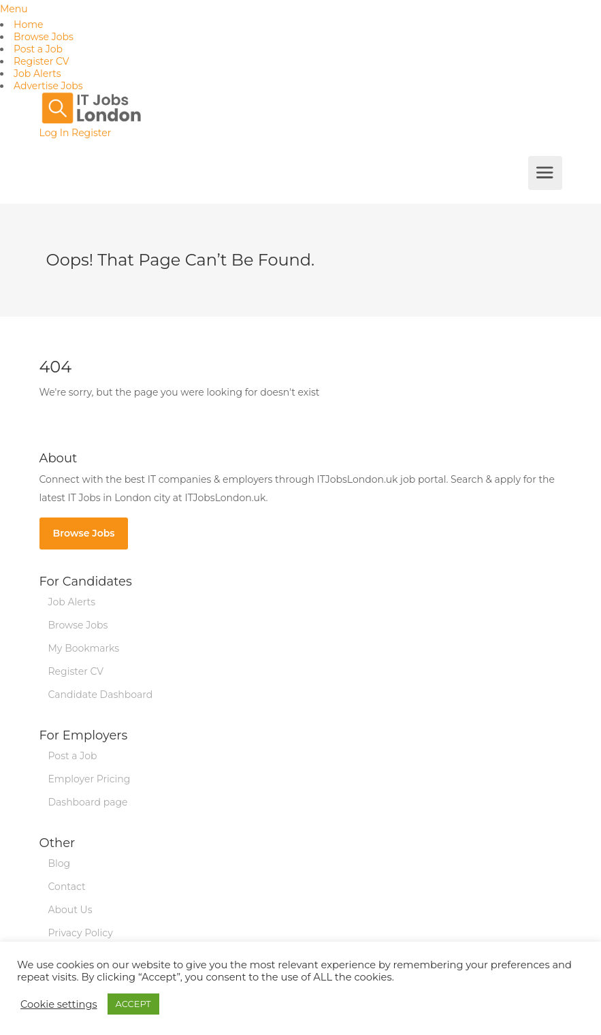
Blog (59, 863)
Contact (67, 886)
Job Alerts (37, 73)
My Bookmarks (84, 648)
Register (91, 133)
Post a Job (38, 49)
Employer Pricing (89, 779)
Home (28, 24)
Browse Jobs (44, 37)
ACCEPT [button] (133, 1003)
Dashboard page (88, 802)
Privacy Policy (80, 933)
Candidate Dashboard (100, 694)
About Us (70, 910)
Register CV (41, 61)
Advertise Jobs (48, 86)
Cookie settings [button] (58, 1004)
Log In (54, 133)
